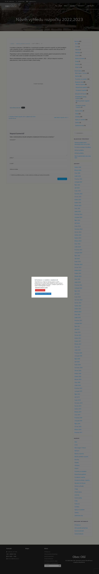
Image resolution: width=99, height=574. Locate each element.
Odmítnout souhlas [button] (40, 290)
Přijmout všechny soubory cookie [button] (43, 293)
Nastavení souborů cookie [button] (41, 287)
